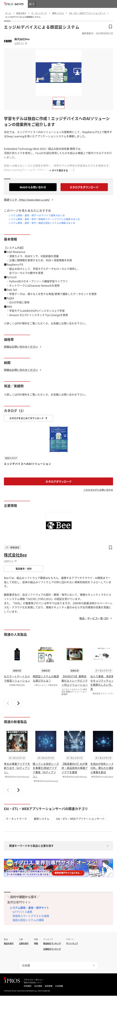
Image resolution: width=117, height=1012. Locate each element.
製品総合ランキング (52, 943)
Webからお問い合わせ (33, 187)
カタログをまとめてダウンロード (28, 418)
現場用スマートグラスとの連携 (30, 916)
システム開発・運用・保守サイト (29, 908)
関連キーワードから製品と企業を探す (31, 846)
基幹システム (41, 819)
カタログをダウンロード (84, 187)
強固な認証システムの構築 (28, 920)
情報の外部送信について (33, 983)
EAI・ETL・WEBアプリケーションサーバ (80, 819)
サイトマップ (72, 943)
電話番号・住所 (24, 568)
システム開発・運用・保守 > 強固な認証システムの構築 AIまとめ (42, 222)
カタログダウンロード (58, 481)
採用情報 (49, 986)
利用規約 (28, 986)
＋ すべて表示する (58, 170)
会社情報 (38, 986)
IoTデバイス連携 (22, 912)
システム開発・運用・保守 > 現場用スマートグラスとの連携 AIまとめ (44, 219)
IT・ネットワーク (16, 819)
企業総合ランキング (52, 949)
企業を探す (24, 943)
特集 (36, 943)
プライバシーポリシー (33, 980)
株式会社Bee (22, 39)
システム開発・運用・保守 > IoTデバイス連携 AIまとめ (37, 215)
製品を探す (9, 943)
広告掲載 (59, 986)
